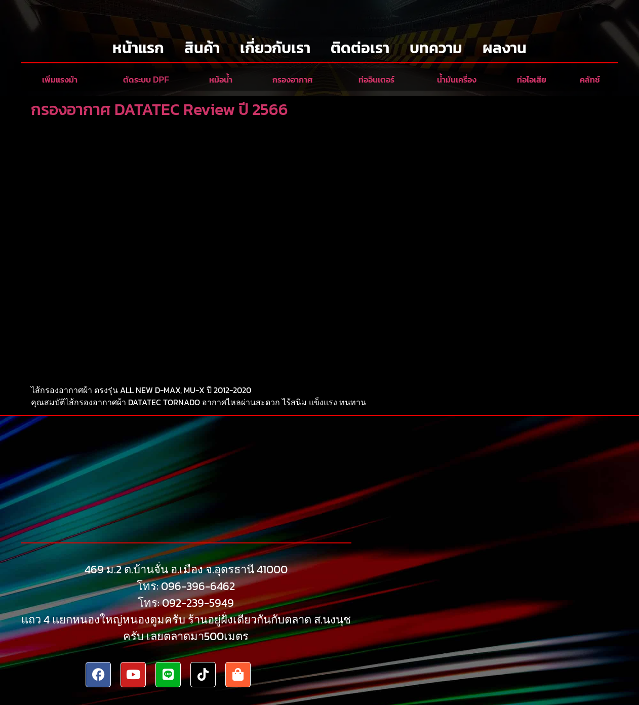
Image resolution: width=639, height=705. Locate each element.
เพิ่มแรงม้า (59, 79)
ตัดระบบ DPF (146, 79)
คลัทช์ (590, 79)
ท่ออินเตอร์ (376, 79)
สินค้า (202, 48)
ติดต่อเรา (360, 48)
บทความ (436, 48)
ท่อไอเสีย (531, 79)
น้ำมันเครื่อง (456, 79)
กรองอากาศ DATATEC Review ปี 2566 (159, 109)
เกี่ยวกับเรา (275, 48)
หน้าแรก (138, 48)
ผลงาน (505, 48)
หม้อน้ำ (220, 79)
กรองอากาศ (292, 79)
